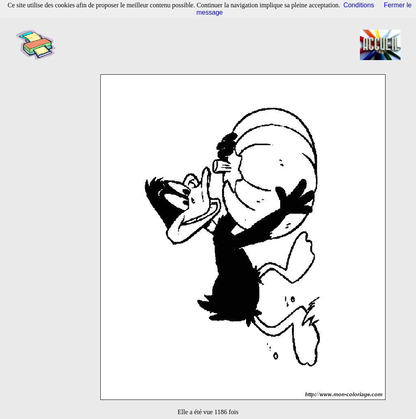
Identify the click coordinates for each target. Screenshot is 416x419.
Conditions (358, 5)
